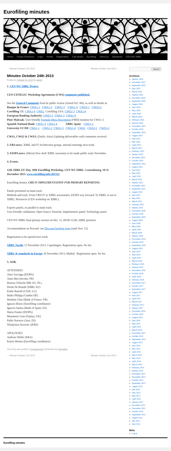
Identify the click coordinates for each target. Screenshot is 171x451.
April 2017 (136, 298)
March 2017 (137, 301)
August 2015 (137, 342)
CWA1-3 (60, 107)
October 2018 (137, 273)
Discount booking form (57, 228)
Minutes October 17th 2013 (21, 68)
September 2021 (139, 189)
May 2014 (136, 358)
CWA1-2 (47, 107)
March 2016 (137, 330)
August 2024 (137, 104)
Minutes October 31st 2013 (105, 68)
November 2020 (139, 211)
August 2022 (137, 167)
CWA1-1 (35, 107)
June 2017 (136, 295)
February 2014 (138, 367)
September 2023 (139, 132)
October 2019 (137, 242)
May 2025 (136, 88)
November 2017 (139, 283)
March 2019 (137, 261)
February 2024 (138, 120)
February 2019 (138, 264)
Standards (117, 56)
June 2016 (136, 320)
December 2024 (138, 98)
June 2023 (136, 138)
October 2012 (137, 411)
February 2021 (138, 204)
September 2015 (139, 339)
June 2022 (136, 170)
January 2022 (137, 182)
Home (10, 56)
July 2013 (136, 389)
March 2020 (137, 233)
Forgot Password (25, 56)
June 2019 (136, 251)
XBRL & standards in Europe (25, 253)
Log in (134, 433)
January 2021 (137, 207)
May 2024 (136, 110)
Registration (63, 56)
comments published (77, 94)
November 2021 (139, 185)
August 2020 (137, 220)
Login (40, 56)
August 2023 (137, 135)
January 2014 (137, 370)
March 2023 (137, 148)
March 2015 (137, 355)
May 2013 (136, 396)
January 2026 (137, 79)
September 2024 (139, 101)
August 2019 (137, 248)
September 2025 (139, 85)
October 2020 (137, 214)
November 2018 (139, 270)
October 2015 (137, 336)
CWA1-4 (73, 107)
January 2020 (137, 236)
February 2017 (138, 305)
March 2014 (137, 364)
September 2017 (139, 289)
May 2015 (136, 349)
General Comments (27, 103)
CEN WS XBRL (134, 56)
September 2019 (139, 245)
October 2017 (137, 286)
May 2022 (136, 173)
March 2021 (137, 201)
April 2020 (136, 229)
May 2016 (136, 323)
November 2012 (139, 408)
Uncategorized (37, 349)
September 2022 (139, 164)
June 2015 (136, 345)
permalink (62, 349)
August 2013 (137, 386)
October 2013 (137, 380)
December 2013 (138, 374)
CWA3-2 (97, 107)
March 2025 (137, 91)
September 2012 (139, 414)
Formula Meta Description (56, 119)
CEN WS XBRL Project (24, 86)
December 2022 (138, 157)
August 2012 (137, 418)
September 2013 (139, 383)
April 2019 (136, 258)
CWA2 (40, 111)
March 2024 (137, 116)
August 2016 (137, 317)
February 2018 (138, 280)
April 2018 (136, 276)
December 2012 (138, 405)
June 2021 (136, 195)
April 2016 (136, 327)
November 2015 (139, 333)
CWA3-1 (85, 107)
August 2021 (137, 192)
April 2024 (136, 113)
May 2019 (136, 254)
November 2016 (139, 311)
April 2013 (136, 399)
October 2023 (137, 129)
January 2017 (137, 308)
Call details (77, 56)
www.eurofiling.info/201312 (43, 174)
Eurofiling (91, 56)
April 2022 (136, 176)
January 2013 (137, 402)
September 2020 (139, 217)
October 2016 (137, 314)
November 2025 (139, 82)
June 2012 (136, 424)
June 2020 (136, 223)
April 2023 (136, 145)
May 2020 (136, 226)
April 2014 (136, 361)
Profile (50, 56)
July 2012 (136, 421)
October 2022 (137, 160)
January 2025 (137, 95)
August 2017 (137, 292)
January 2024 (137, 123)
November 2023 (139, 126)
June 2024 (136, 107)
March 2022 (137, 179)
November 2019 (139, 239)
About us (104, 56)
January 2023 (137, 154)
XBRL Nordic (15, 245)
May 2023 (136, 142)
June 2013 (136, 392)
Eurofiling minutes (26, 12)
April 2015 (136, 352)
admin (39, 80)
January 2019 (137, 267)
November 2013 (139, 377)
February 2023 (138, 151)
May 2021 (136, 198)
